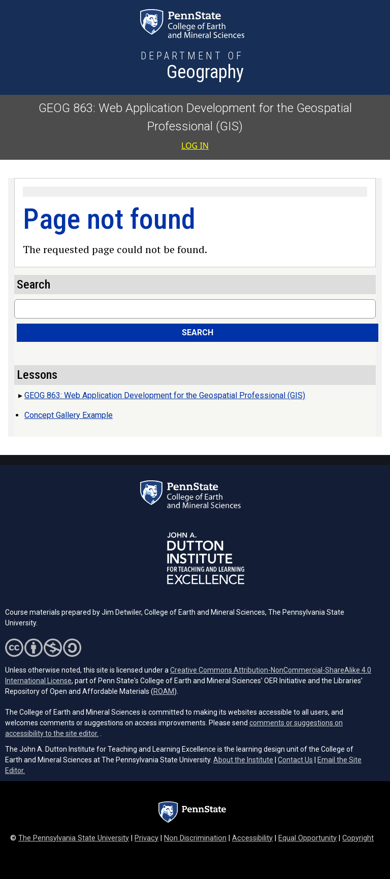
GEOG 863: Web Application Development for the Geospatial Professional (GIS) (164, 395)
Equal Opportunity (307, 838)
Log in (195, 145)
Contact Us (295, 760)
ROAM (163, 691)
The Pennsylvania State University (73, 838)
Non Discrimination (195, 838)
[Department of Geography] (192, 67)
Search (197, 332)
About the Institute (243, 760)
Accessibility (252, 838)
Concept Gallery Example (68, 415)
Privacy (146, 838)
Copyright (358, 838)
